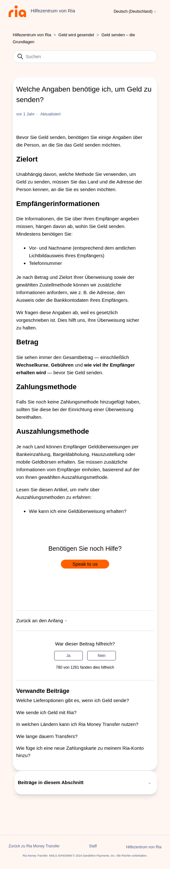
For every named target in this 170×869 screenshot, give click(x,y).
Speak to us (84, 564)
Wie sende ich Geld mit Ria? (46, 712)
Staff (92, 846)
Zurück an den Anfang (41, 620)
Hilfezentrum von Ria (32, 34)
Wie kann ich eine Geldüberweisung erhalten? (77, 511)
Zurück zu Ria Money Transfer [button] (34, 846)
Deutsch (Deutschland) (135, 12)
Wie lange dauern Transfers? (47, 736)
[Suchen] (85, 56)
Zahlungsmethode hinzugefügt (92, 401)
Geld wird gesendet (76, 34)
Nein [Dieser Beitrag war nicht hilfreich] (102, 655)
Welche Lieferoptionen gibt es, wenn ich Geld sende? (72, 700)
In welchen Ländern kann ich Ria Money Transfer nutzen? (77, 724)
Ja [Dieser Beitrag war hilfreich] (69, 655)
